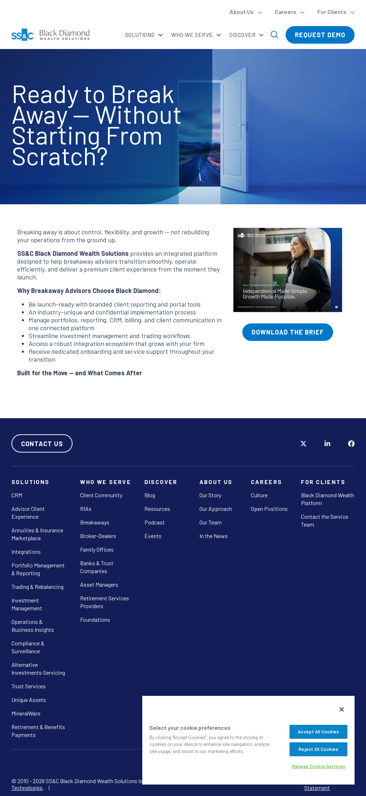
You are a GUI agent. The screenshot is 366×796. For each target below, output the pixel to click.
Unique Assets (28, 699)
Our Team (210, 522)
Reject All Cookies (318, 749)
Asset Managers (99, 584)
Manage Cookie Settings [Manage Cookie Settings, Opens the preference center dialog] (318, 766)
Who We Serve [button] (192, 34)
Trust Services (28, 686)
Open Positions (269, 508)
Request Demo (320, 35)
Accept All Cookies (318, 731)
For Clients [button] (332, 11)
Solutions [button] (139, 34)
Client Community (101, 495)
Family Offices (97, 549)
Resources (157, 508)
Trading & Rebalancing (37, 586)
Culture (259, 495)
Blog (149, 495)
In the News (213, 535)
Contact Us (42, 444)
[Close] (342, 709)
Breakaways (94, 522)
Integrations (26, 551)
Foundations (95, 619)
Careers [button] (286, 11)
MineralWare (25, 713)
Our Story (210, 495)
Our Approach (215, 508)
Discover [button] (243, 34)
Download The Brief (288, 332)
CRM (16, 495)
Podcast (154, 522)
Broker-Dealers (98, 535)
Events (153, 535)
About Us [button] (242, 11)
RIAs (86, 508)
